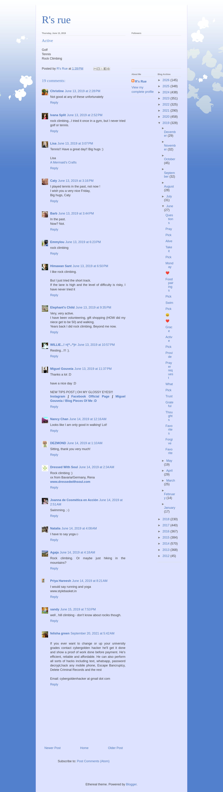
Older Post (115, 748)
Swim (169, 303)
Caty (53, 180)
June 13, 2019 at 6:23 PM (83, 242)
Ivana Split (58, 115)
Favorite (169, 451)
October (169, 159)
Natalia (55, 528)
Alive (169, 241)
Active (169, 339)
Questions (169, 218)
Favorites (169, 429)
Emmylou (57, 242)
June (169, 206)
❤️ (167, 273)
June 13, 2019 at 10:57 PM (96, 344)
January (169, 507)
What (169, 384)
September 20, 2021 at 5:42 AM (92, 633)
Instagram (57, 396)
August (169, 186)
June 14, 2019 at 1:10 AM (84, 443)
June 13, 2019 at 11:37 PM (93, 368)
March (170, 480)
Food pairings (169, 285)
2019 (166, 123)
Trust (169, 396)
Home (84, 748)
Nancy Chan (59, 419)
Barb (53, 213)
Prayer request (169, 370)
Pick (168, 235)
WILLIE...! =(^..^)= (63, 344)
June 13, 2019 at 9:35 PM (93, 307)
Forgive (169, 441)
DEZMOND (58, 443)
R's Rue (141, 81)
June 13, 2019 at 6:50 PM (90, 266)
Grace (169, 329)
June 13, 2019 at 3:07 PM (75, 143)
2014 (166, 543)
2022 (166, 104)
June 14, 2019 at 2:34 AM (96, 467)
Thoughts (169, 416)
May (169, 460)
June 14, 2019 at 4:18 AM (77, 552)
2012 (166, 556)
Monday (169, 265)
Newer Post (52, 748)
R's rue (56, 19)
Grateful (169, 404)
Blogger (131, 784)
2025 (166, 86)
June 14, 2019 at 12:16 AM (87, 419)
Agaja (54, 552)
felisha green (60, 633)
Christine (57, 91)
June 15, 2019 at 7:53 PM (78, 609)
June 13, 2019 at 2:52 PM (84, 115)
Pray (169, 229)
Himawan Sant (61, 266)
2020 (166, 116)
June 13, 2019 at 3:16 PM (76, 180)
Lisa (53, 143)
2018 (166, 519)
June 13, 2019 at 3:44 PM (76, 213)
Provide (169, 354)
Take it (169, 249)
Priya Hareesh (60, 581)
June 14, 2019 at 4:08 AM (79, 528)
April (169, 470)
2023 (166, 98)
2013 (166, 550)
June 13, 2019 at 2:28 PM (82, 91)
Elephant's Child (62, 307)
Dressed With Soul (64, 467)
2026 (166, 80)
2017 (166, 525)
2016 (166, 531)
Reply (54, 102)
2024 (166, 92)
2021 (166, 110)
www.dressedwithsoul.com (70, 481)
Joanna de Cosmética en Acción (74, 500)
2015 (166, 537)
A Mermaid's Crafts (63, 162)
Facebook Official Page (90, 396)
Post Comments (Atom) (93, 761)
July (169, 196)
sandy (54, 609)
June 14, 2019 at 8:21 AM (89, 581)
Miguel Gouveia (61, 368)
